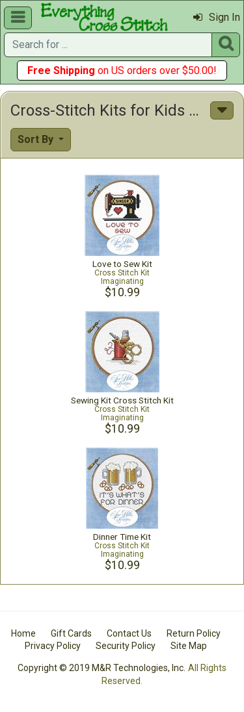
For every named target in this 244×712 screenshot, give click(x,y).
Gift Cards (71, 633)
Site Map (188, 646)
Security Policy (126, 646)
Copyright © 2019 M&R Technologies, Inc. (101, 668)
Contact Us (129, 633)
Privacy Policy (53, 646)
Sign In (216, 17)
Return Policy (194, 633)
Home (23, 633)
